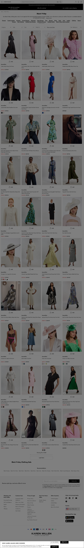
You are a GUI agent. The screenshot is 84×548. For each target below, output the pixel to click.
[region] (42, 544)
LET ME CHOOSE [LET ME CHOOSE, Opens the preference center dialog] (54, 542)
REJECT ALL (64, 542)
